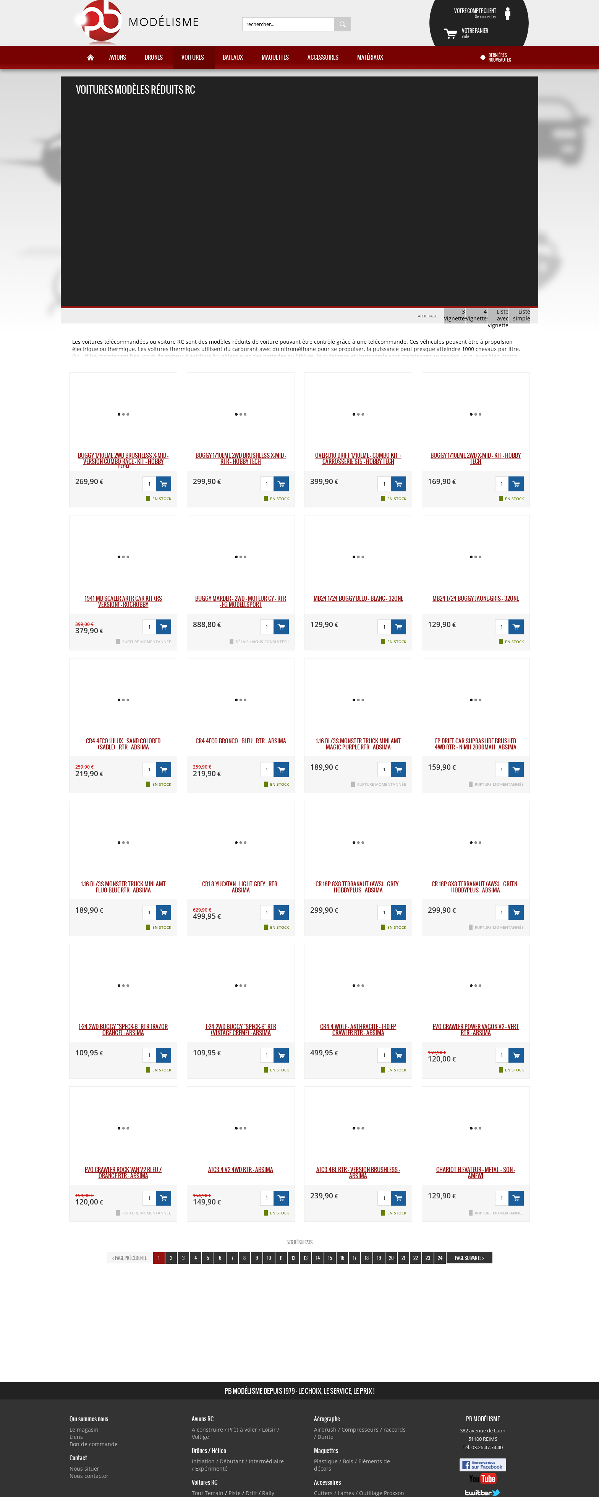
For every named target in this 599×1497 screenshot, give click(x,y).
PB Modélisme (134, 23)
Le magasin (84, 1429)
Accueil (90, 57)
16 (342, 1258)
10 (269, 1258)
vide (488, 33)
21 (403, 1258)
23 (428, 1258)
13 (306, 1258)
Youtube (483, 1478)
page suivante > (469, 1258)
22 (415, 1258)
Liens (76, 1436)
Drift (251, 1493)
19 (379, 1258)
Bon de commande (94, 1444)
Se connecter (470, 13)
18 (367, 1258)
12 (293, 1258)
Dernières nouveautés (500, 57)
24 (440, 1258)
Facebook (483, 1464)
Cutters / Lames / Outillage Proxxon (359, 1493)
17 (354, 1258)
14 (318, 1258)
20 (391, 1258)
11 (281, 1258)
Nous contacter (89, 1475)
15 (330, 1258)
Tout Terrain (207, 1493)
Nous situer (84, 1468)
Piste (234, 1493)
